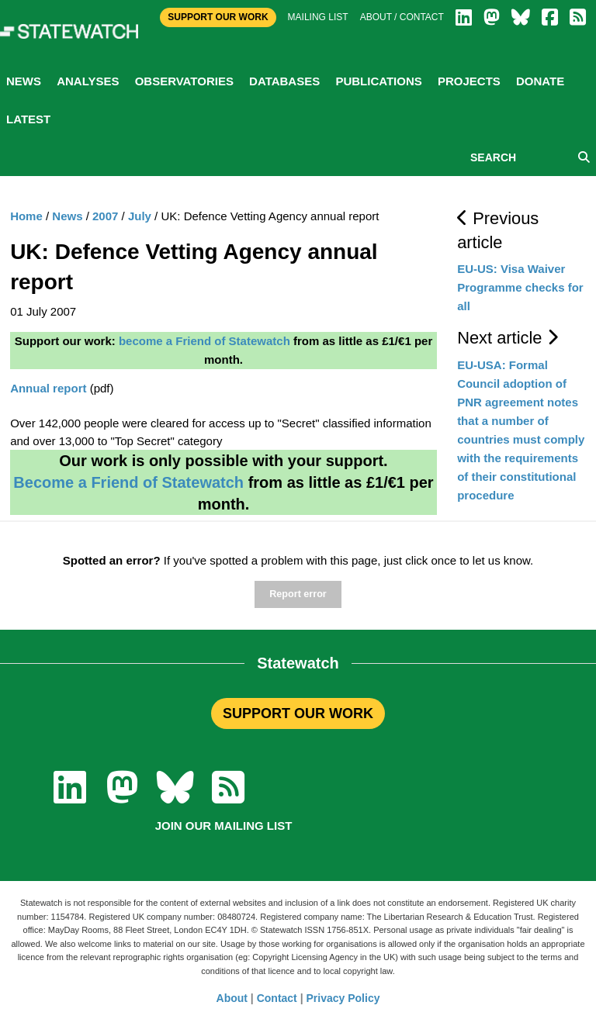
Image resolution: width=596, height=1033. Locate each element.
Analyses (88, 81)
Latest (28, 119)
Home (26, 216)
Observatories (184, 81)
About (232, 998)
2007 (105, 216)
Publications (378, 81)
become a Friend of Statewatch (204, 340)
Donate (540, 81)
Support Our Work (218, 17)
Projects (469, 81)
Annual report (48, 388)
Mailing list (318, 17)
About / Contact (402, 17)
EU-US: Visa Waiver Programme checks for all (520, 287)
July (139, 216)
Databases (284, 81)
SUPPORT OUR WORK (298, 713)
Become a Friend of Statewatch (128, 482)
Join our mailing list (224, 825)
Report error (297, 594)
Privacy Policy (343, 998)
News (23, 81)
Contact (277, 998)
